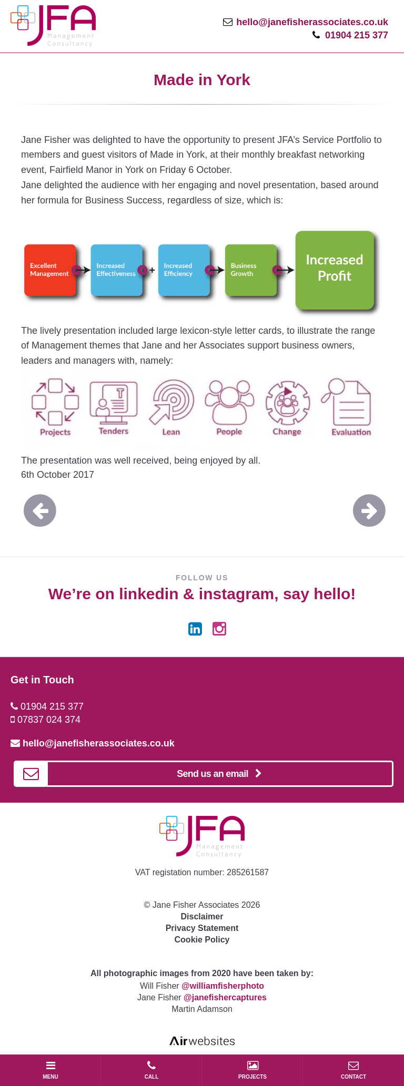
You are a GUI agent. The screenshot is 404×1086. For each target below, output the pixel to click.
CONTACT (353, 1070)
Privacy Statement (202, 928)
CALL (151, 1070)
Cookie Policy (202, 939)
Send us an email (219, 774)
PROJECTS (252, 1070)
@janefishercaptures (225, 997)
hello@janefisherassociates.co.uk (312, 22)
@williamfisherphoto (222, 985)
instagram (236, 593)
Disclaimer (202, 916)
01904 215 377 (356, 35)
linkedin (148, 593)
